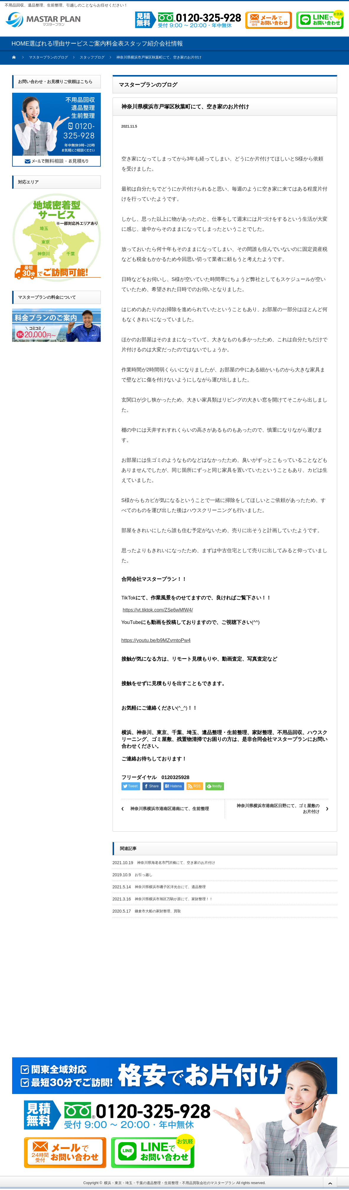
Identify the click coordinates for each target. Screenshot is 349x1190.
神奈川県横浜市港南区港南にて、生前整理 (169, 808)
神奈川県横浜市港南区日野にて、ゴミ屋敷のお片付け (278, 808)
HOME (20, 43)
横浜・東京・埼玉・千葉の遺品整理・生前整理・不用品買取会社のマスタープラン (169, 1183)
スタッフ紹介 (141, 43)
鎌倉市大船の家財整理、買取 (158, 911)
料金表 (115, 43)
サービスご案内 (85, 43)
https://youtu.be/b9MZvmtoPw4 (156, 640)
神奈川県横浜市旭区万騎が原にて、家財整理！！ (174, 899)
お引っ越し (143, 875)
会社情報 (171, 43)
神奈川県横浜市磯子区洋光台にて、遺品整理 (170, 887)
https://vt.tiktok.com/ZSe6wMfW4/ (158, 609)
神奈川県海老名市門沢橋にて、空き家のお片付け (176, 863)
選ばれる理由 (47, 43)
